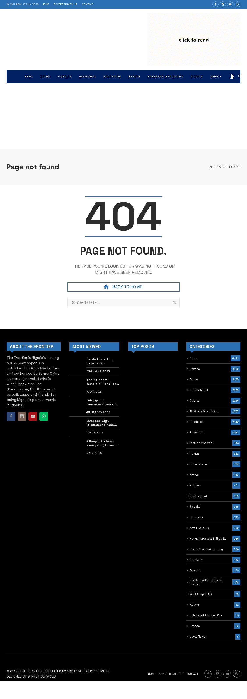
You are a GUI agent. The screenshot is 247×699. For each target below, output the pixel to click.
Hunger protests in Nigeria (208, 538)
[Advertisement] (124, 116)
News (193, 358)
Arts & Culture (199, 528)
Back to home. (123, 287)
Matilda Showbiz (201, 443)
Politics (195, 369)
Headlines (196, 422)
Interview (196, 560)
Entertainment (200, 464)
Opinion (195, 570)
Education (197, 432)
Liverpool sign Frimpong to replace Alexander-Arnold (102, 423)
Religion (195, 485)
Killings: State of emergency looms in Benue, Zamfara (102, 443)
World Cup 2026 (201, 594)
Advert (194, 604)
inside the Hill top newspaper (100, 361)
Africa (194, 475)
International (199, 390)
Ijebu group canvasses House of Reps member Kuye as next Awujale (102, 402)
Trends (195, 626)
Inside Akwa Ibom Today (206, 549)
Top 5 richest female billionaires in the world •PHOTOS (101, 382)
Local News (197, 636)
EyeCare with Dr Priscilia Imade (206, 582)
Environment (198, 496)
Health (194, 454)
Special (195, 507)
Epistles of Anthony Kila (206, 615)
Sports (194, 400)
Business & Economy (204, 411)
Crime (194, 379)
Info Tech (196, 517)
